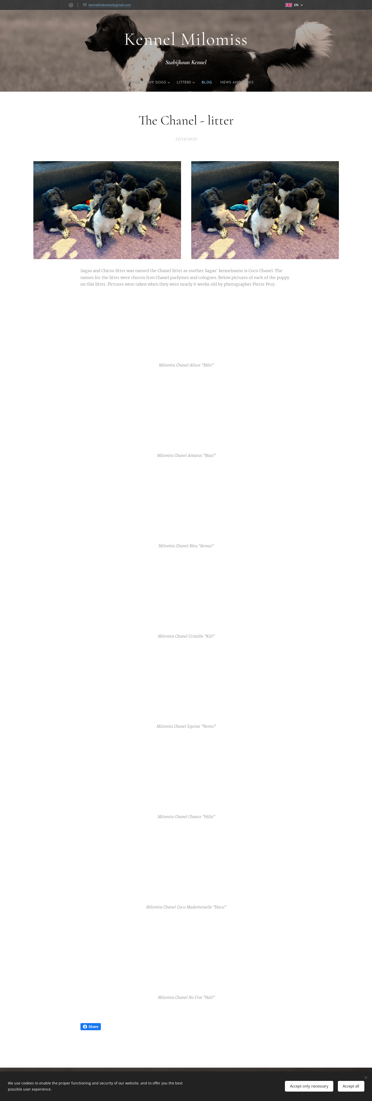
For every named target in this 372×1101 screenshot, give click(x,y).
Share (91, 1027)
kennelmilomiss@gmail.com (110, 5)
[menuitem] (124, 82)
